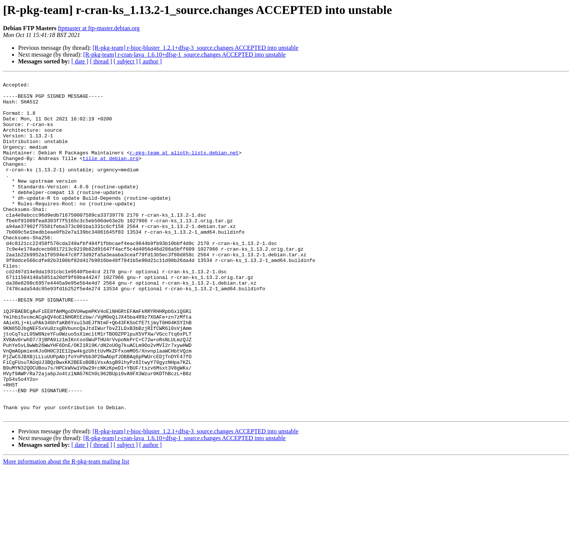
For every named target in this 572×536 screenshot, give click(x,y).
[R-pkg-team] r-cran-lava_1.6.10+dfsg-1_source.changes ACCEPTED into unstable (184, 54)
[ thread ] (101, 61)
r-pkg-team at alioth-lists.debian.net (184, 168)
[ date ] (79, 61)
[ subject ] (126, 61)
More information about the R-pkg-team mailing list (66, 529)
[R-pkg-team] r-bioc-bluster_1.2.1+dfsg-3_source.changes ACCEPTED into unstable (195, 48)
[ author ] (150, 61)
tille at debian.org (111, 175)
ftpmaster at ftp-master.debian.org (99, 28)
